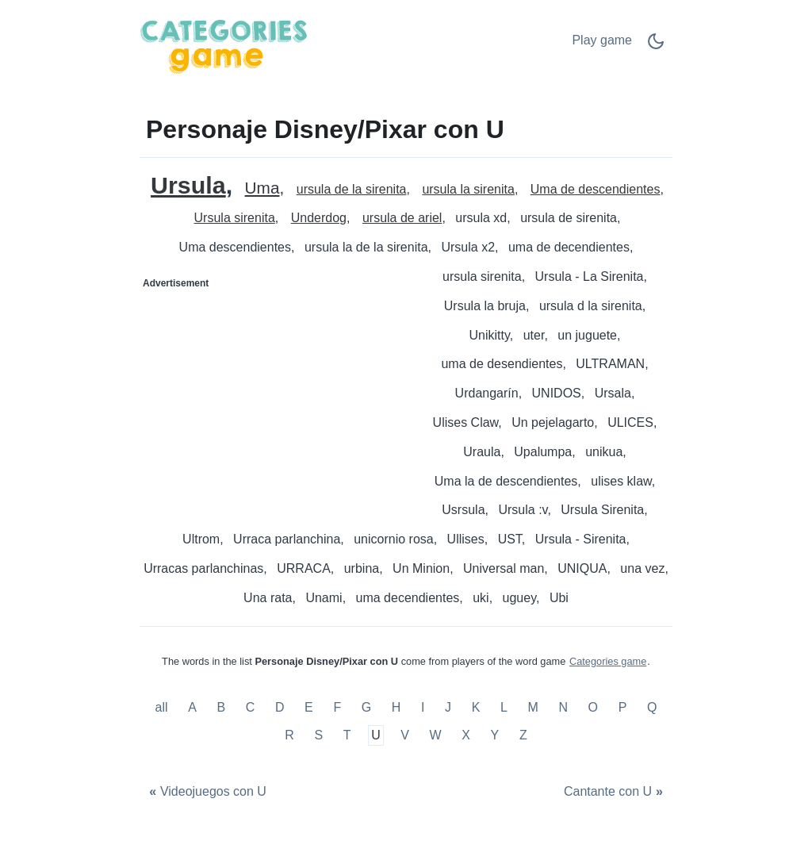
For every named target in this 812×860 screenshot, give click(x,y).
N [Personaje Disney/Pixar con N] (563, 707)
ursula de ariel (402, 218)
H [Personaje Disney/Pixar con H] (396, 707)
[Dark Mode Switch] (655, 46)
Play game (602, 40)
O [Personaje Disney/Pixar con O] (593, 707)
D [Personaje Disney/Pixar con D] (280, 707)
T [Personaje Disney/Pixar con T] (347, 736)
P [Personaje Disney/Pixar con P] (623, 707)
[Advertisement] (273, 395)
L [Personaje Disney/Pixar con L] (504, 707)
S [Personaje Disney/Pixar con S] (318, 736)
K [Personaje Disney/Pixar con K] (476, 707)
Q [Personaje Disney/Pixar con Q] (652, 707)
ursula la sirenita (468, 189)
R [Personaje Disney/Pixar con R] (289, 736)
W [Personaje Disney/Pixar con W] (436, 736)
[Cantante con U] (615, 792)
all (163, 707)
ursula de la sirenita (352, 189)
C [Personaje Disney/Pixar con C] (250, 707)
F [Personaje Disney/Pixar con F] (337, 707)
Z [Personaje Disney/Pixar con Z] (523, 736)
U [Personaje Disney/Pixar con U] (376, 736)
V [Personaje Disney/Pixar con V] (404, 736)
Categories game (607, 661)
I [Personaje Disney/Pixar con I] (422, 707)
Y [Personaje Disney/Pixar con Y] (495, 736)
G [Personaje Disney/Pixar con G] (366, 707)
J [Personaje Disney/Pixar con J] (448, 707)
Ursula (188, 185)
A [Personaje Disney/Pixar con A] (192, 707)
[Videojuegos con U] (206, 792)
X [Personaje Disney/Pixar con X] (466, 736)
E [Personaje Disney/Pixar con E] (308, 707)
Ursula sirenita (234, 218)
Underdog (319, 218)
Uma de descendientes (595, 189)
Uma (262, 188)
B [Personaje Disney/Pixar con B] (220, 707)
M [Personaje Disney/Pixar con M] (532, 707)
